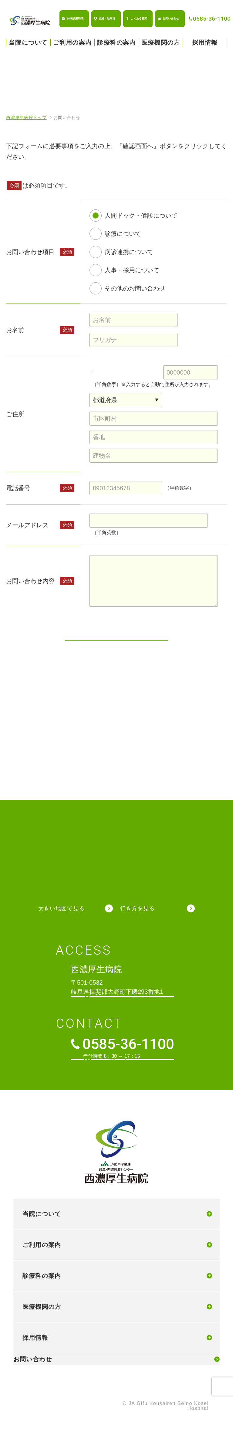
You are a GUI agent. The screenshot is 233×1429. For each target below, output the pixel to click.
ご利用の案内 (72, 42)
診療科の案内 (116, 42)
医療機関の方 (160, 42)
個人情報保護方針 (28, 1404)
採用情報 (205, 42)
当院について (28, 42)
